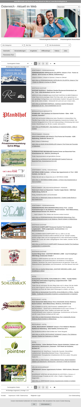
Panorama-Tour (8, 55)
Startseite (6, 51)
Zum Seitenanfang (74, 395)
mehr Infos (53, 381)
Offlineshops (45, 51)
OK (34, 404)
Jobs (65, 51)
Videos (57, 51)
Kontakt (3, 395)
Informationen (45, 404)
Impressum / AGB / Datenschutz (18, 395)
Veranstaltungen (20, 51)
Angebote (33, 51)
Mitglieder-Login (35, 395)
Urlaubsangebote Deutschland (70, 39)
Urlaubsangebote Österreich (49, 39)
